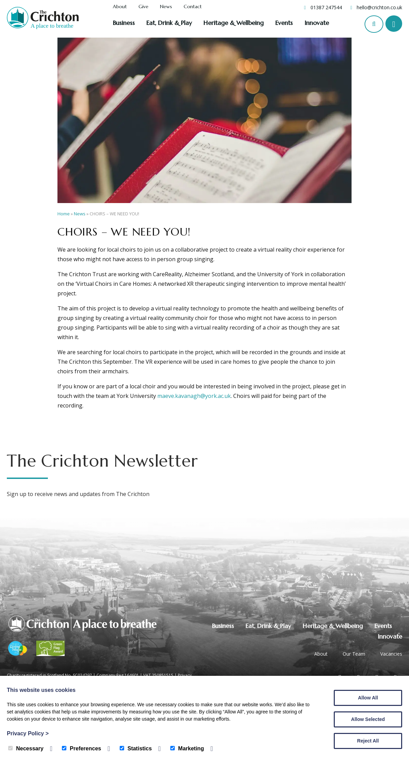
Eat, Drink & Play (169, 23)
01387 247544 (326, 7)
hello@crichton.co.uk (379, 7)
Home (63, 214)
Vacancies (391, 654)
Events (284, 23)
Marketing (187, 748)
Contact (193, 7)
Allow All (368, 697)
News (166, 7)
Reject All (368, 741)
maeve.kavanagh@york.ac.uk (194, 396)
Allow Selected (368, 719)
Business (124, 23)
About (120, 7)
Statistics (136, 748)
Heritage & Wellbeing (233, 23)
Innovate (316, 23)
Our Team (354, 654)
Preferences (81, 748)
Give (143, 7)
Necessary (25, 748)
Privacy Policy (28, 733)
